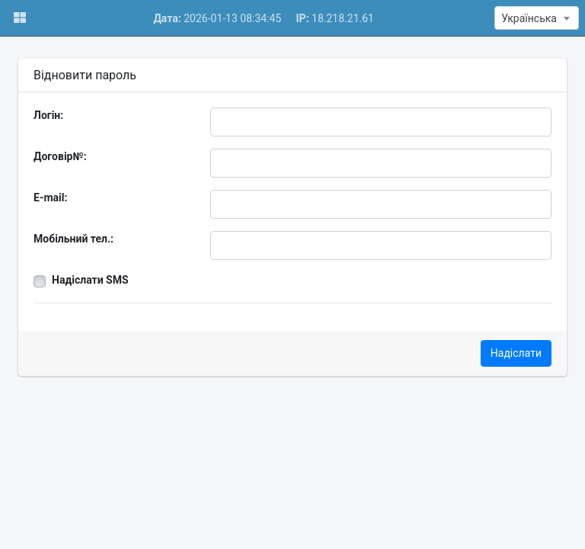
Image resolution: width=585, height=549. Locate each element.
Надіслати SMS (90, 280)
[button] (19, 18)
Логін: (48, 115)
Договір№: (60, 156)
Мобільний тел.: (73, 239)
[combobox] (536, 18)
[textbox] (536, 18)
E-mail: (50, 197)
